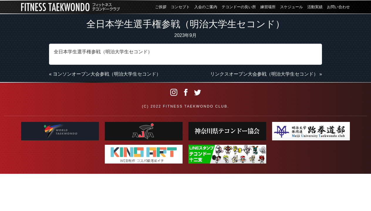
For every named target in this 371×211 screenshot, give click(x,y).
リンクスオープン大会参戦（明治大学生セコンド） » (266, 74)
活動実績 (315, 7)
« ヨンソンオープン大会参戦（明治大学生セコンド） (105, 74)
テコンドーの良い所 (239, 7)
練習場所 (268, 7)
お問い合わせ (338, 7)
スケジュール (291, 7)
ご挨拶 (160, 7)
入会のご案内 (205, 7)
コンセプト (180, 7)
